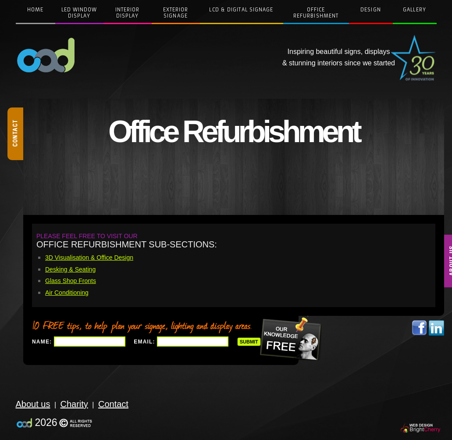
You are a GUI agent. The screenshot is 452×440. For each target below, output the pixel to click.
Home (35, 10)
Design (370, 10)
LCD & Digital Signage (241, 10)
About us (33, 404)
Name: (42, 342)
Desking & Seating (70, 269)
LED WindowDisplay (79, 13)
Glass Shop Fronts (70, 280)
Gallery (414, 10)
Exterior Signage (176, 13)
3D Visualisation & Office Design (89, 257)
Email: (144, 342)
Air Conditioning (67, 292)
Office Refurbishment (315, 13)
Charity (74, 404)
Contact (113, 404)
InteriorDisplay (127, 13)
